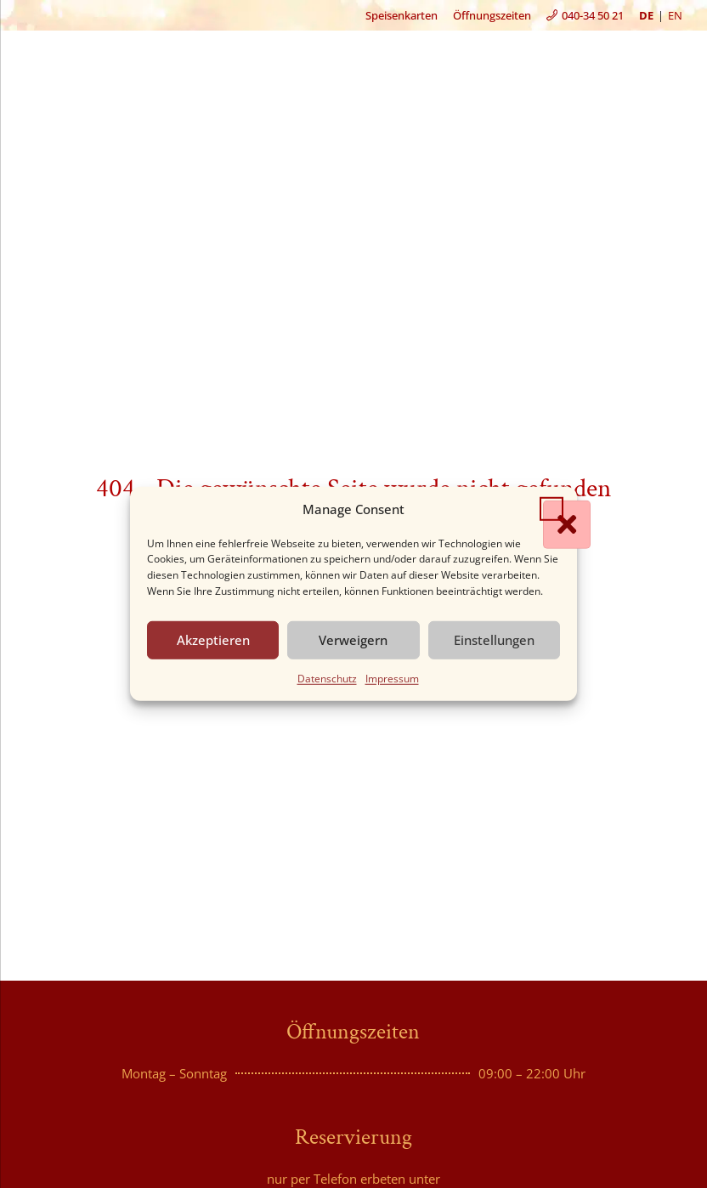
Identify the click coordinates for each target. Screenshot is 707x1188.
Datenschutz (327, 678)
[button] (551, 509)
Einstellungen (494, 639)
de (646, 15)
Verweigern (353, 639)
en (675, 15)
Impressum (392, 678)
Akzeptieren (213, 639)
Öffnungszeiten (492, 15)
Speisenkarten (401, 15)
